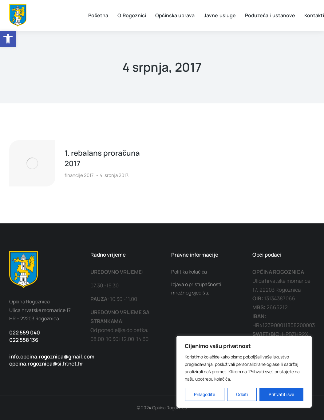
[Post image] (32, 163)
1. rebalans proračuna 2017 (102, 158)
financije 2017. (80, 175)
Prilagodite (204, 394)
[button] (8, 39)
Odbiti (242, 394)
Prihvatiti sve (281, 394)
